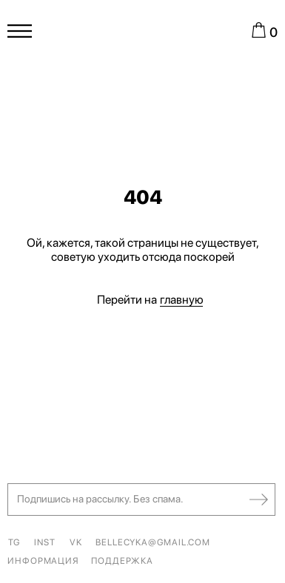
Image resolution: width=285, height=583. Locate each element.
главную (182, 300)
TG (14, 542)
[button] (145, 499)
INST (45, 542)
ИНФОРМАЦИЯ (43, 561)
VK (76, 542)
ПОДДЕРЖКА (122, 561)
